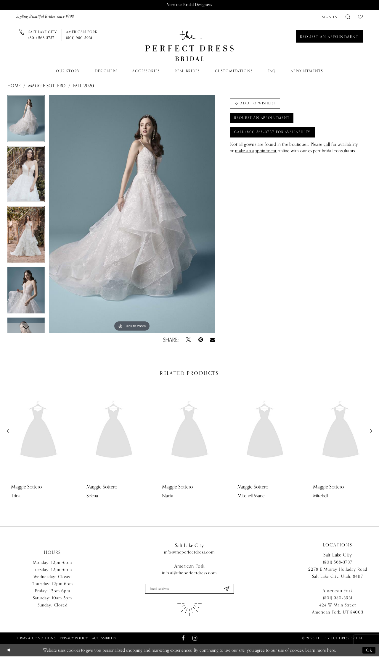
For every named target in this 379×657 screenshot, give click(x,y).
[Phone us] (42, 35)
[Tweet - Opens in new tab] (188, 340)
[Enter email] (189, 589)
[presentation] (38, 431)
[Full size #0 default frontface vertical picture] (132, 214)
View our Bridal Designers (189, 4)
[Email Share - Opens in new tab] (212, 340)
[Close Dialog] (9, 651)
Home (14, 86)
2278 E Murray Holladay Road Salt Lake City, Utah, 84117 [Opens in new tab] (337, 573)
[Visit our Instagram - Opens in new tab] (194, 639)
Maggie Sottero (47, 86)
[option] (26, 120)
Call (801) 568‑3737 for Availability (275, 134)
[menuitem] (330, 16)
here (331, 650)
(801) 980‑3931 (337, 598)
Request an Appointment (264, 119)
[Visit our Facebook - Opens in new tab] (183, 639)
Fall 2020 (83, 86)
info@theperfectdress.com (189, 552)
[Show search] (348, 16)
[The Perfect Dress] (189, 46)
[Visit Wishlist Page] (360, 16)
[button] (330, 16)
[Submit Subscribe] (226, 589)
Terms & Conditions (36, 638)
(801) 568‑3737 (337, 562)
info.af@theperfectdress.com (189, 573)
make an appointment (256, 152)
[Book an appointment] (329, 36)
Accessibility (104, 638)
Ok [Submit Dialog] (368, 650)
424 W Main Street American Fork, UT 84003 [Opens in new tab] (337, 609)
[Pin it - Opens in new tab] (200, 340)
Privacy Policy (74, 638)
